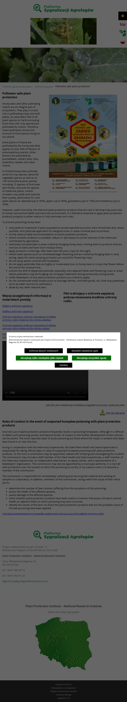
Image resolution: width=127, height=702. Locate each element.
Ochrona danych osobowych (43, 350)
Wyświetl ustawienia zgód (85, 350)
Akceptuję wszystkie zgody (91, 358)
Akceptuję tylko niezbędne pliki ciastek (42, 358)
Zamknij (63, 365)
